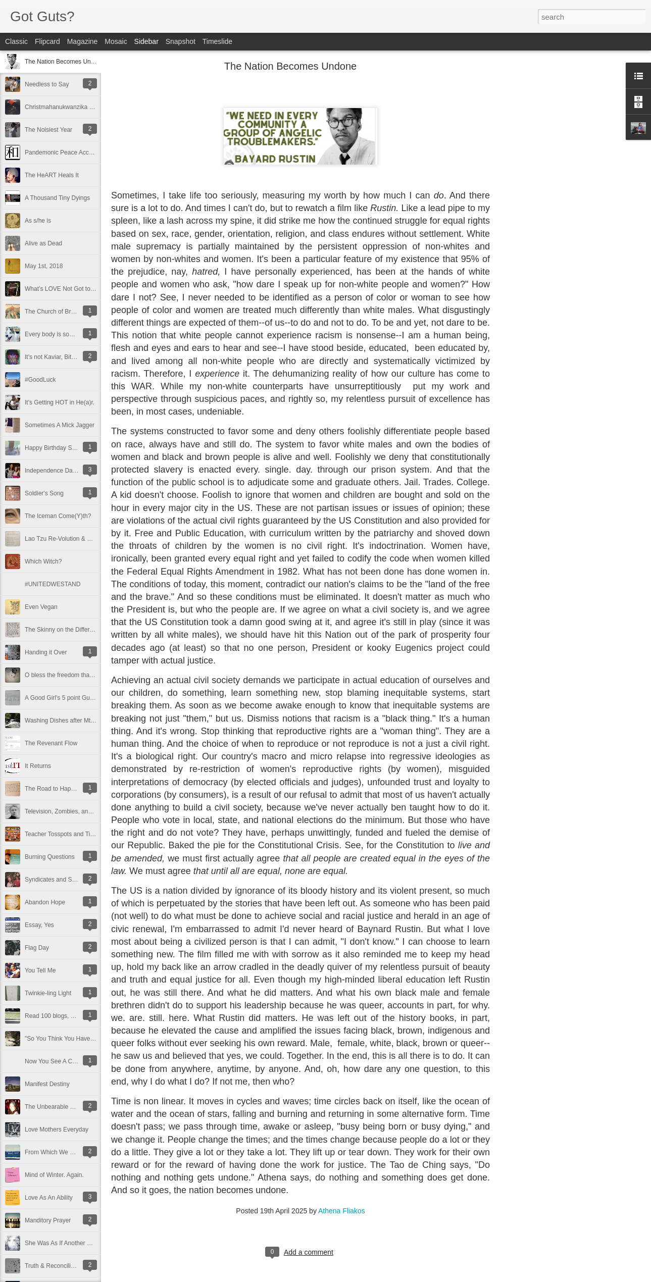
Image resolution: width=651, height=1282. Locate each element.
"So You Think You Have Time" (66, 1038)
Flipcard (47, 41)
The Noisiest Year (48, 129)
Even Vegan (41, 606)
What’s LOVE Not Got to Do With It (72, 288)
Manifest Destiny (47, 1084)
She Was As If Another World (64, 1243)
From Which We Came (55, 1152)
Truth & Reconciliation (54, 1265)
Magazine (82, 41)
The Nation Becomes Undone (64, 61)
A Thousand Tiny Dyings (57, 197)
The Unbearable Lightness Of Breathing (78, 1106)
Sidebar (146, 41)
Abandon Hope (45, 902)
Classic (16, 41)
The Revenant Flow (51, 743)
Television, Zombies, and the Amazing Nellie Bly (89, 811)
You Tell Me (40, 970)
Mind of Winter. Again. (54, 1174)
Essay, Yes (39, 925)
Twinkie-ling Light (48, 993)
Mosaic (116, 41)
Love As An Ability (49, 1197)
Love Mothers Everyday (56, 1129)
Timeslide (217, 41)
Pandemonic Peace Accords (63, 152)
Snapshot (180, 41)
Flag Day (37, 947)
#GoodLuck (40, 379)
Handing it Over (46, 652)
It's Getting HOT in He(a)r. (59, 402)
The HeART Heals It (52, 175)
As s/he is (38, 220)
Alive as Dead (43, 243)
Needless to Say (47, 84)
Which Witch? (43, 561)
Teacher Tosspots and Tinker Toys (70, 834)
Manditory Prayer (48, 1220)
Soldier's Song (44, 493)
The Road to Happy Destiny (62, 788)
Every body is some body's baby (68, 334)
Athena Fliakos (341, 1211)
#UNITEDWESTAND (52, 584)
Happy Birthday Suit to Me (60, 447)
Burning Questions (50, 856)
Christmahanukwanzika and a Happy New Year (88, 107)
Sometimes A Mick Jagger (59, 425)
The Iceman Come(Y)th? (58, 516)
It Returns (38, 766)
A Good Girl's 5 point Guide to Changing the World (92, 697)
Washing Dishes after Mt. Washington (75, 720)
